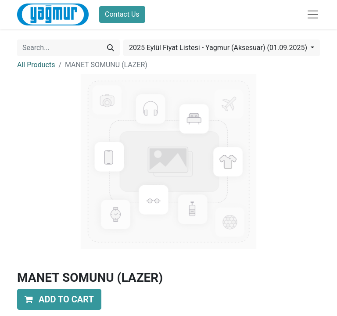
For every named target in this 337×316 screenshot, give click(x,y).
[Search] (110, 48)
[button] (59, 299)
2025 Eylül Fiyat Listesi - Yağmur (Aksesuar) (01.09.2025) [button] (219, 47)
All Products (36, 65)
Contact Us (122, 14)
